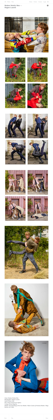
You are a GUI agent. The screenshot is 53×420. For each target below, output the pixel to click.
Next (47, 418)
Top (12, 418)
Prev (5, 418)
